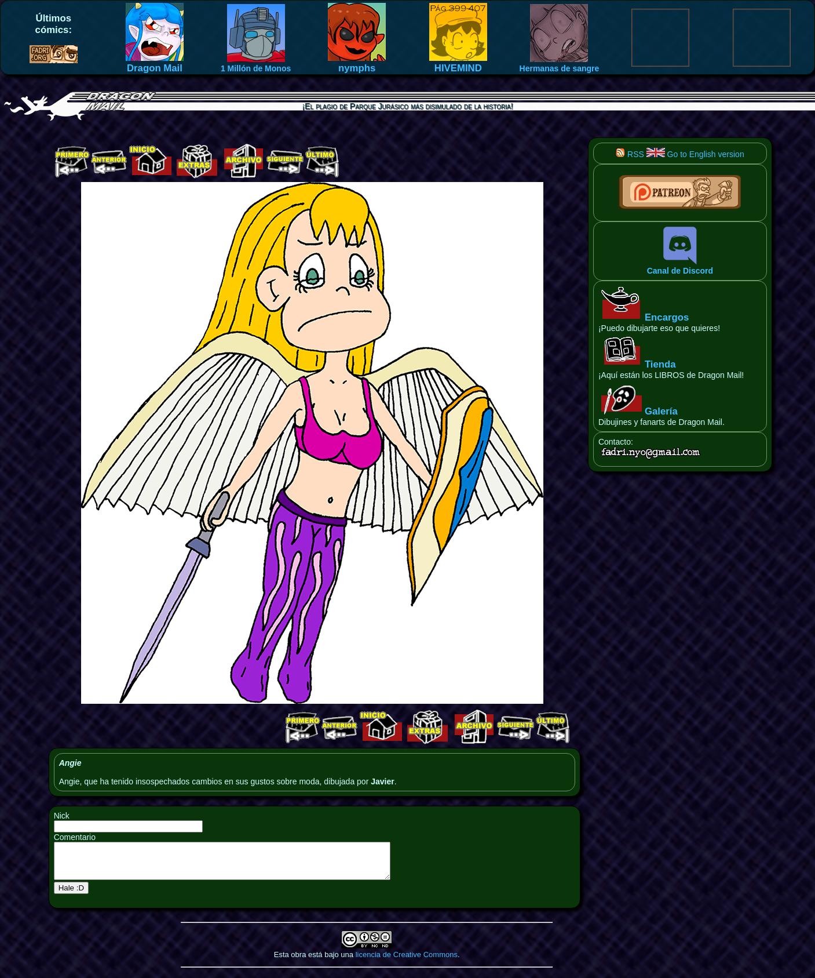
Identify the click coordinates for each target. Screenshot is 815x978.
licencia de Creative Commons (407, 961)
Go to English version (695, 154)
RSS (630, 154)
